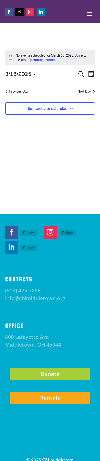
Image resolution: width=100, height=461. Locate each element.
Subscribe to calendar (46, 108)
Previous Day (16, 91)
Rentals (50, 397)
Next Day (86, 91)
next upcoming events (38, 60)
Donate (50, 374)
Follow (28, 232)
